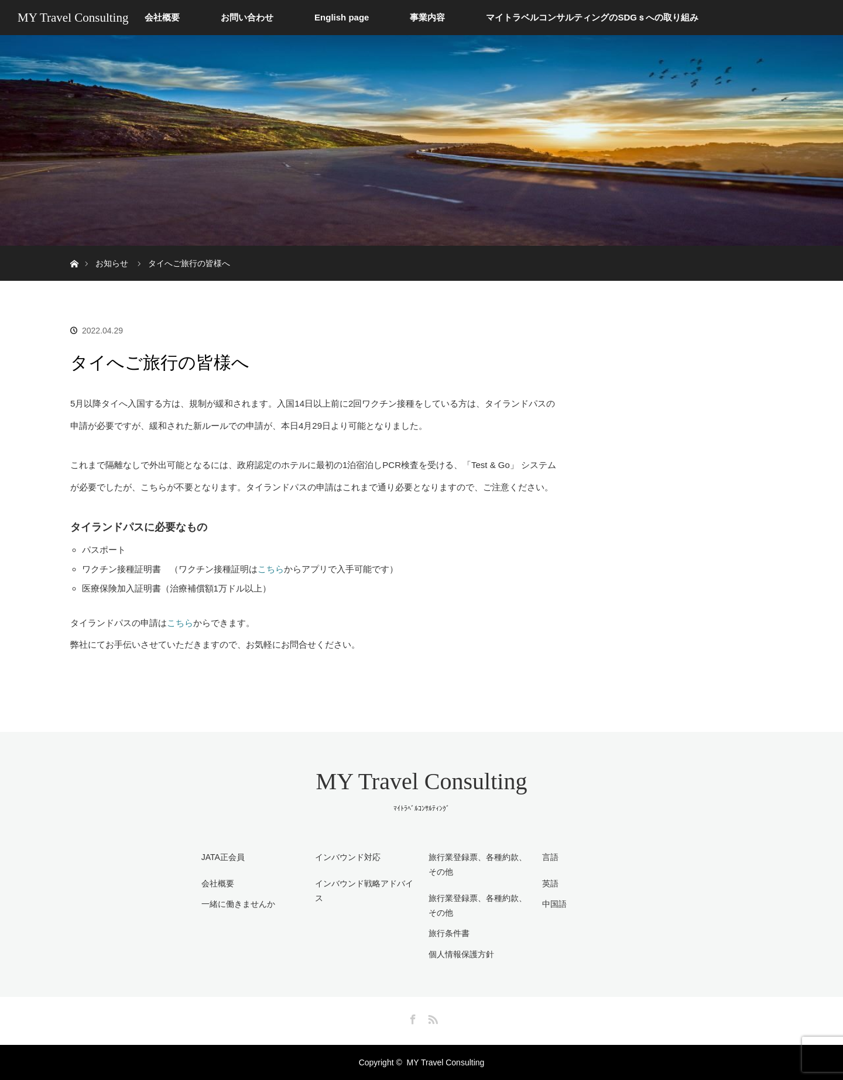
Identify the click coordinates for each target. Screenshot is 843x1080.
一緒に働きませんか (238, 904)
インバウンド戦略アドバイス (364, 891)
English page (341, 17)
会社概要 (162, 17)
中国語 (554, 904)
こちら (271, 569)
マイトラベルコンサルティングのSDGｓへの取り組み (592, 17)
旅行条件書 (449, 933)
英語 (550, 883)
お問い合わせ (247, 17)
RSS (431, 1017)
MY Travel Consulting (73, 18)
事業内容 (427, 17)
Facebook (411, 1017)
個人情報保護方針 (461, 954)
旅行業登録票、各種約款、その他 (478, 905)
